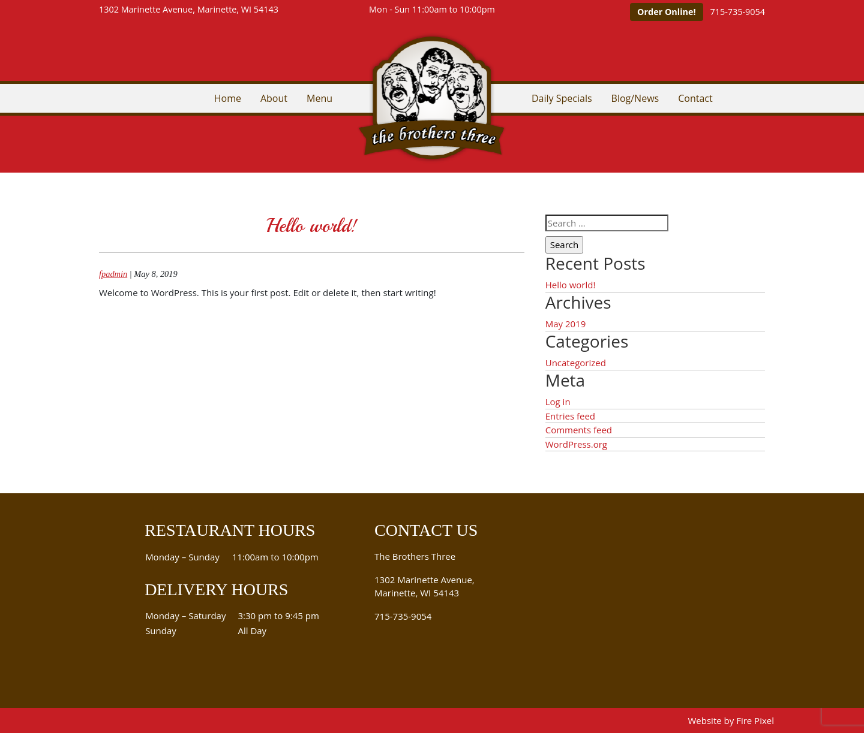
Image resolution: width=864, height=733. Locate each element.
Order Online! (666, 11)
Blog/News (635, 98)
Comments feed (578, 430)
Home (227, 98)
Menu (319, 98)
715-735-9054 (737, 11)
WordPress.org (576, 444)
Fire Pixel (755, 720)
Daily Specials (562, 98)
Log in (558, 402)
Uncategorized (575, 363)
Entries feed (570, 416)
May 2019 (565, 324)
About (273, 98)
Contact (695, 98)
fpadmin (113, 274)
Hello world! (311, 226)
